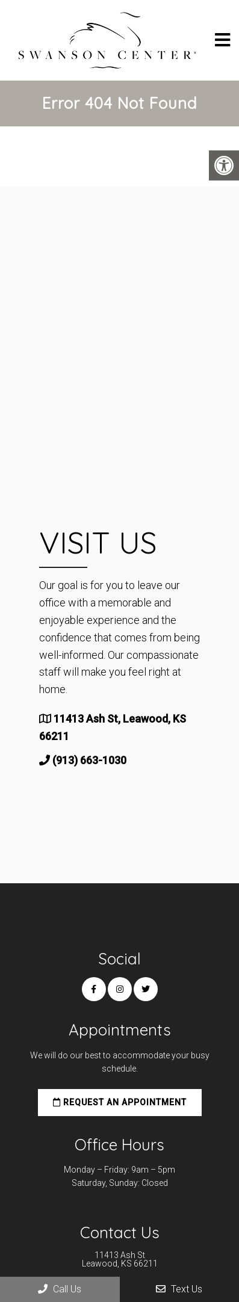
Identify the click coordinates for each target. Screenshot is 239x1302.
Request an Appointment (120, 1102)
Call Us (59, 1289)
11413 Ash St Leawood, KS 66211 (120, 1259)
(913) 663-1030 (89, 760)
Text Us (179, 1289)
